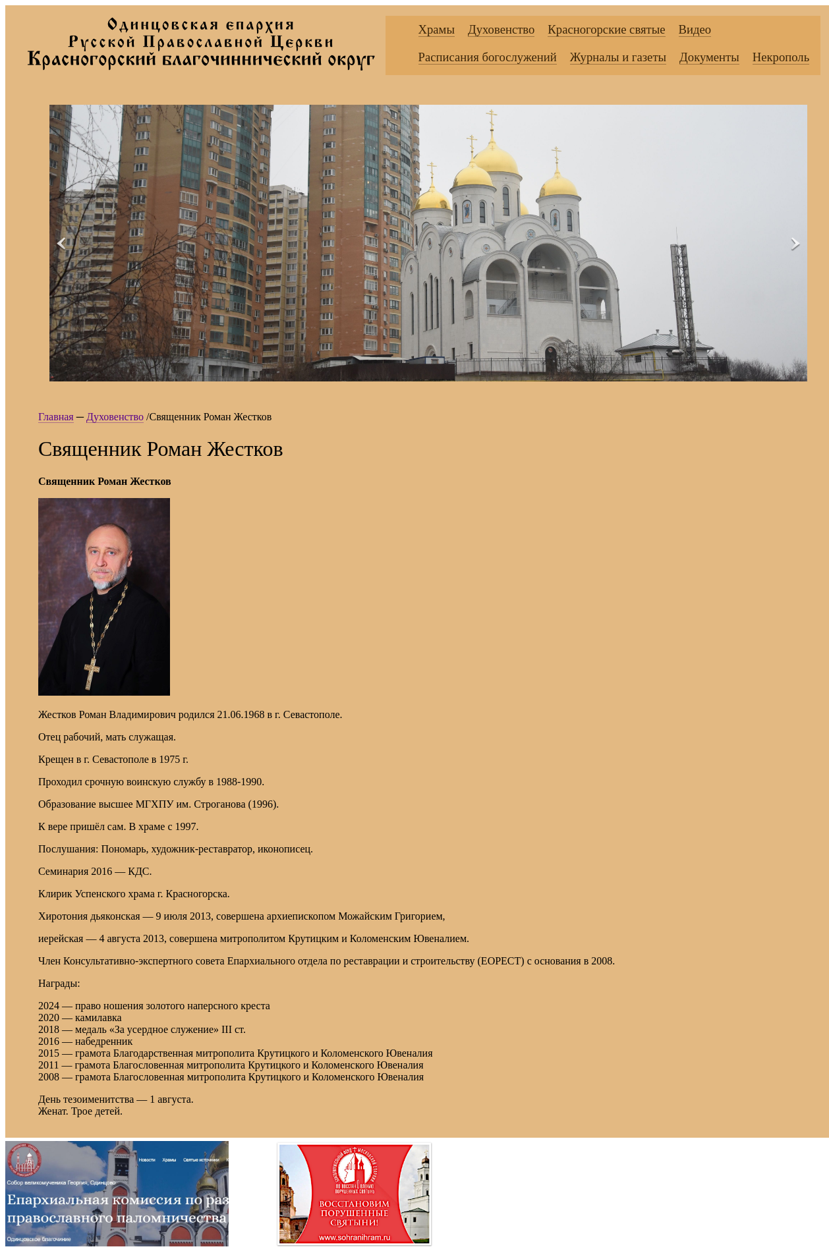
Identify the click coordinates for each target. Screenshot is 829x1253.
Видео (695, 29)
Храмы (436, 29)
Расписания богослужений (487, 57)
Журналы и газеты (618, 57)
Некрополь (781, 57)
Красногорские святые (606, 29)
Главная (56, 416)
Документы (709, 57)
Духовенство (501, 29)
